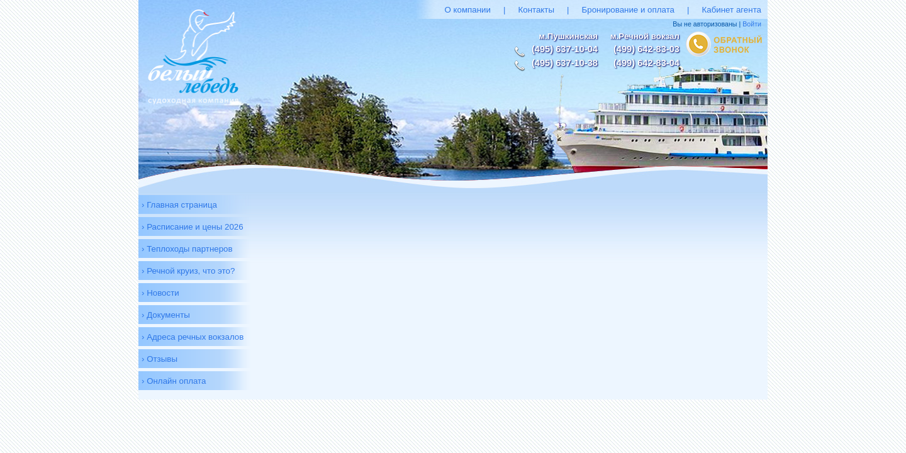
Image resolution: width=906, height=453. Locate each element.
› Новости (160, 293)
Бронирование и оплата (628, 9)
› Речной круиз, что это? (188, 271)
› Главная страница (179, 205)
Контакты (536, 9)
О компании (467, 9)
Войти (751, 24)
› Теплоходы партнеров (187, 249)
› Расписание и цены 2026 (192, 227)
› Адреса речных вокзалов (192, 337)
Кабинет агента (731, 9)
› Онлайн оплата (174, 381)
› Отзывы (159, 359)
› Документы (166, 315)
